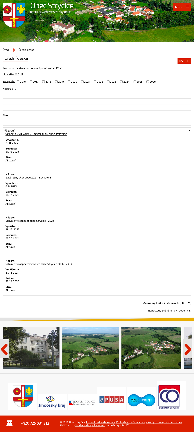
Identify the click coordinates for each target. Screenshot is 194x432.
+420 (35, 423)
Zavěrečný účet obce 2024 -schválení (28, 177)
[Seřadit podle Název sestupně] (15, 89)
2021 (87, 81)
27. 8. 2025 (11, 143)
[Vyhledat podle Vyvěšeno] (97, 107)
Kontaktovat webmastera (100, 422)
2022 (100, 81)
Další (187, 348)
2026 (153, 81)
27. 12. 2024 (12, 272)
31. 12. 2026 (12, 194)
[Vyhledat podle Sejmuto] (97, 119)
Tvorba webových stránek (90, 425)
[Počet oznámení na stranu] (185, 303)
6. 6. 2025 (11, 186)
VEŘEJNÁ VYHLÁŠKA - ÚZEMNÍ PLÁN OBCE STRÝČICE (36, 134)
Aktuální (10, 160)
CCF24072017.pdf (13, 74)
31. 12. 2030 (12, 281)
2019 (61, 81)
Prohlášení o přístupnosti (130, 422)
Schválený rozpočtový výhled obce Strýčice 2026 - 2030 (38, 263)
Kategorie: (9, 81)
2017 (35, 81)
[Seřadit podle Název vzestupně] (15, 88)
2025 (139, 81)
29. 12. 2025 (12, 229)
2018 (48, 81)
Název (8, 88)
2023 (113, 81)
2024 (126, 81)
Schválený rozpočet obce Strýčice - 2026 (29, 220)
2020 (74, 81)
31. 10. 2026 (12, 151)
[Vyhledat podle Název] (97, 96)
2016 (23, 81)
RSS (184, 61)
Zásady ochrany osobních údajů (164, 422)
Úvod (6, 49)
